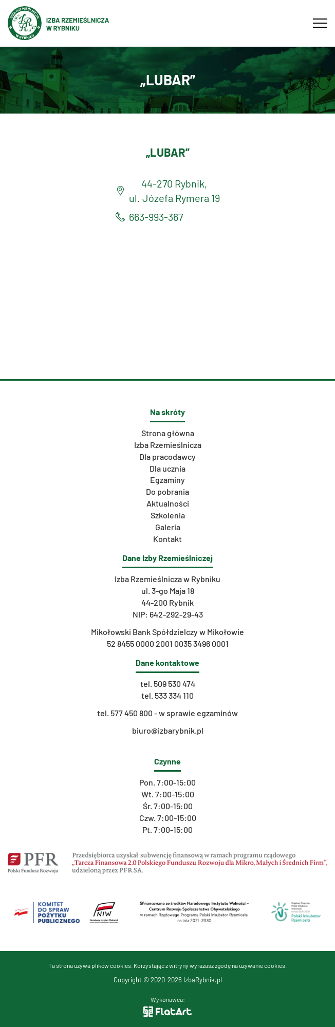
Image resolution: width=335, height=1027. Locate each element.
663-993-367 (156, 217)
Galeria (167, 527)
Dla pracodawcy (167, 456)
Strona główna (167, 433)
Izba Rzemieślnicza (167, 445)
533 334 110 (174, 695)
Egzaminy (167, 479)
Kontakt (167, 539)
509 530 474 (174, 683)
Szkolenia (168, 515)
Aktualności (167, 503)
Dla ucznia (167, 468)
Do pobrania (167, 491)
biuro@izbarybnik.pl (167, 730)
